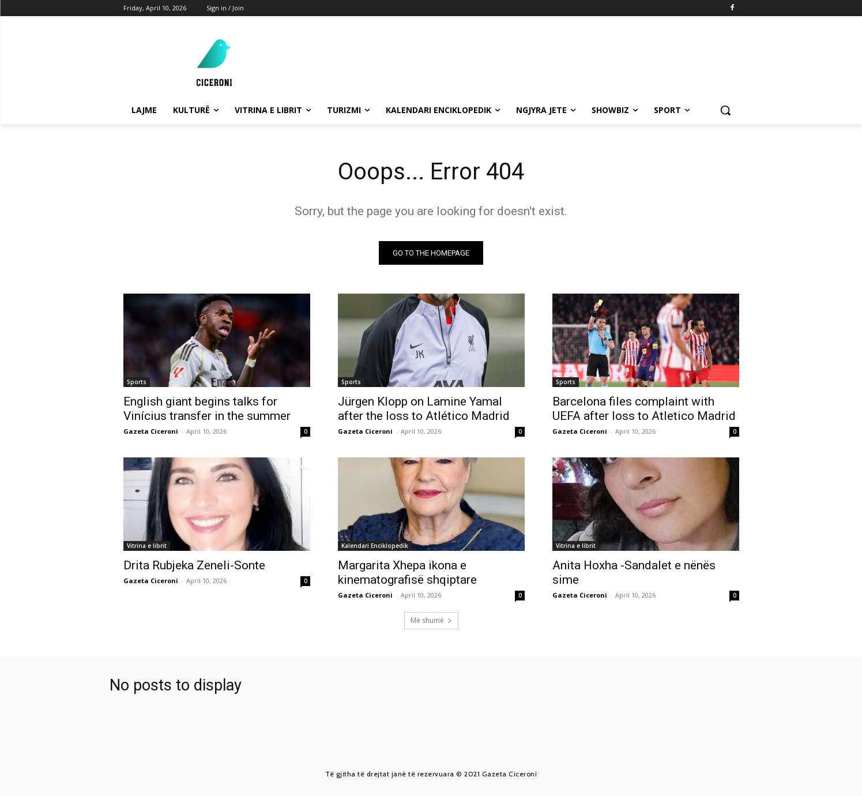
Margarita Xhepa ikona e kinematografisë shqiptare (407, 572)
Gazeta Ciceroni (150, 431)
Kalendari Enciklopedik (374, 546)
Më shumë (431, 620)
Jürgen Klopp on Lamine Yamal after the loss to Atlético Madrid (424, 409)
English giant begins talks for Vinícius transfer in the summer (207, 409)
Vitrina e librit (147, 546)
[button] (725, 110)
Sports (136, 382)
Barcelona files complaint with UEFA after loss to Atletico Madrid (644, 409)
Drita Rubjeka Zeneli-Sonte (194, 565)
